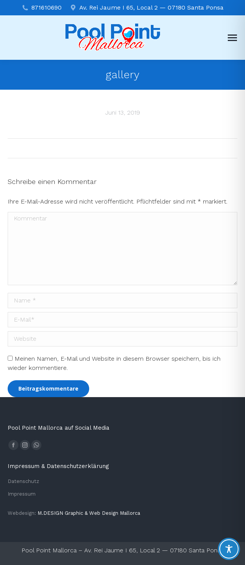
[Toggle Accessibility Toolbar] (229, 549)
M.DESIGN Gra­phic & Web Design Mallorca (89, 513)
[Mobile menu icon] (232, 38)
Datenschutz (23, 481)
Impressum (22, 494)
